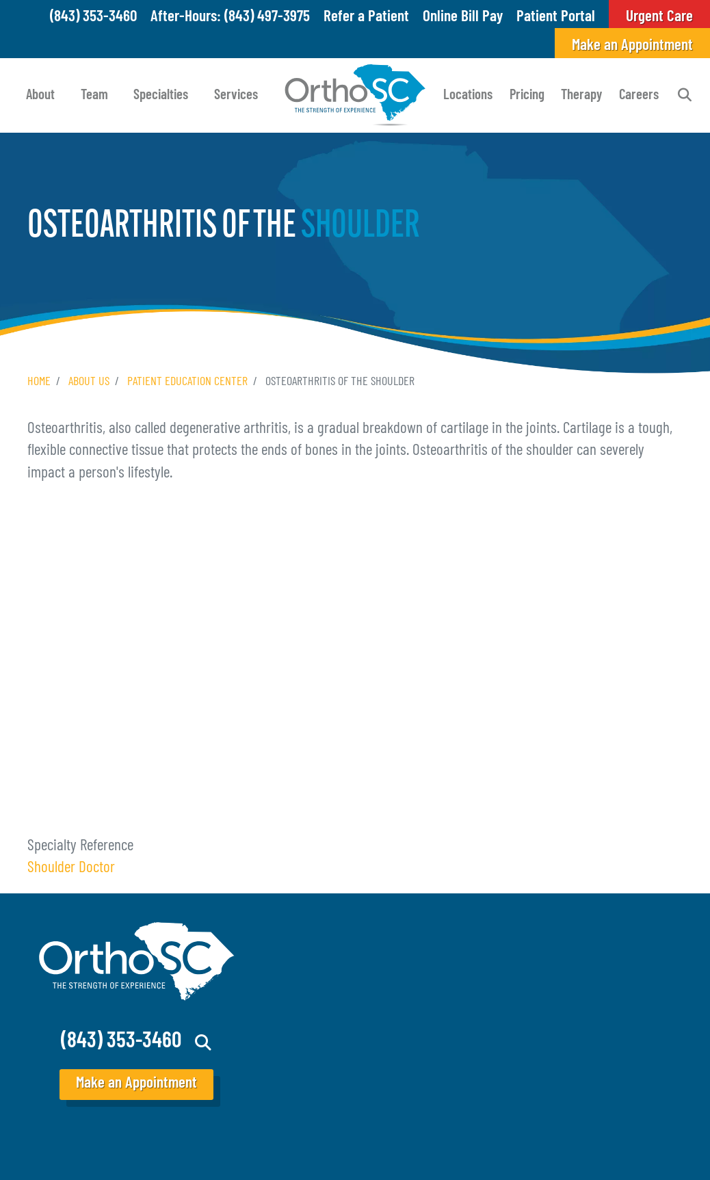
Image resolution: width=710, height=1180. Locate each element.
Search (685, 95)
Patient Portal (555, 17)
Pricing (527, 95)
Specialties (160, 95)
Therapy (581, 95)
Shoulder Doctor (71, 868)
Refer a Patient (366, 17)
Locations (467, 95)
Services (236, 95)
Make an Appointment (632, 46)
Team (94, 95)
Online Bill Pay (463, 17)
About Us (88, 382)
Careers (639, 95)
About (40, 95)
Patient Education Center (187, 382)
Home (39, 382)
